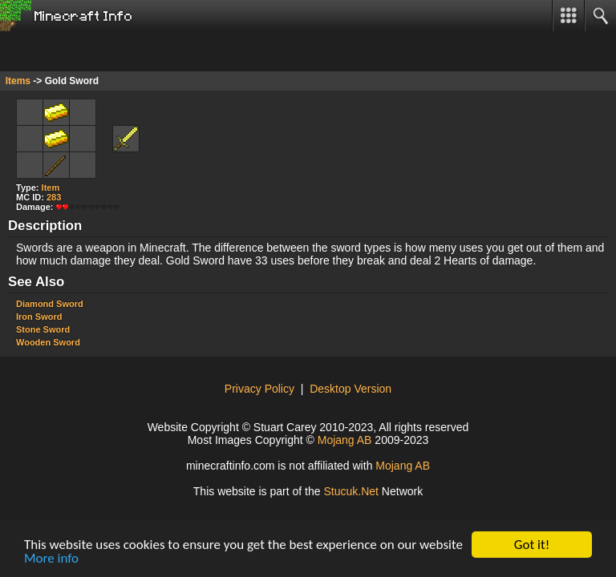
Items (18, 81)
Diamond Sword (49, 304)
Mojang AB (345, 440)
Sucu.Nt (351, 491)
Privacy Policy (259, 388)
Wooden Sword (48, 342)
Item (51, 187)
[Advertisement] (128, 51)
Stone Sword (43, 329)
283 (54, 197)
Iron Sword (39, 316)
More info (51, 559)
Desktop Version (350, 388)
